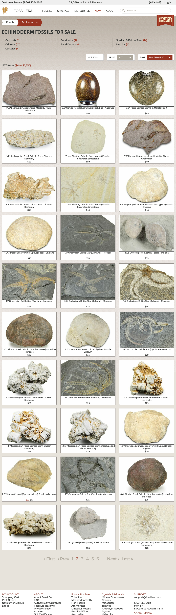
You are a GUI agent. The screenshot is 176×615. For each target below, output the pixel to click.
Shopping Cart (10, 597)
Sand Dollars (70, 44)
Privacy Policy (42, 608)
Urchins (122, 44)
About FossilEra (43, 597)
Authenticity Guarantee (47, 602)
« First (49, 558)
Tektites (106, 605)
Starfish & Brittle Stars (131, 40)
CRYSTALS (63, 10)
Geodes (106, 600)
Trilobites (76, 597)
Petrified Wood (80, 611)
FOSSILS (47, 10)
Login (167, 2)
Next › (113, 558)
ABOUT (110, 10)
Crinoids (12, 44)
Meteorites (108, 602)
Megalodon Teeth (81, 600)
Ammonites (78, 605)
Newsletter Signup (13, 602)
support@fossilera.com (147, 597)
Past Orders (9, 600)
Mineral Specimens (113, 597)
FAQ (36, 600)
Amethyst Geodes (112, 608)
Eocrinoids (69, 40)
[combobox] (158, 57)
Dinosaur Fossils (81, 608)
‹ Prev (63, 558)
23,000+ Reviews (85, 2)
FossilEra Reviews (44, 605)
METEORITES (82, 10)
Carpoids (12, 40)
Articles (38, 611)
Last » (127, 558)
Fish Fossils (78, 602)
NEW (98, 10)
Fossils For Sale (80, 594)
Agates (106, 611)
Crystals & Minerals (113, 594)
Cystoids (12, 48)
